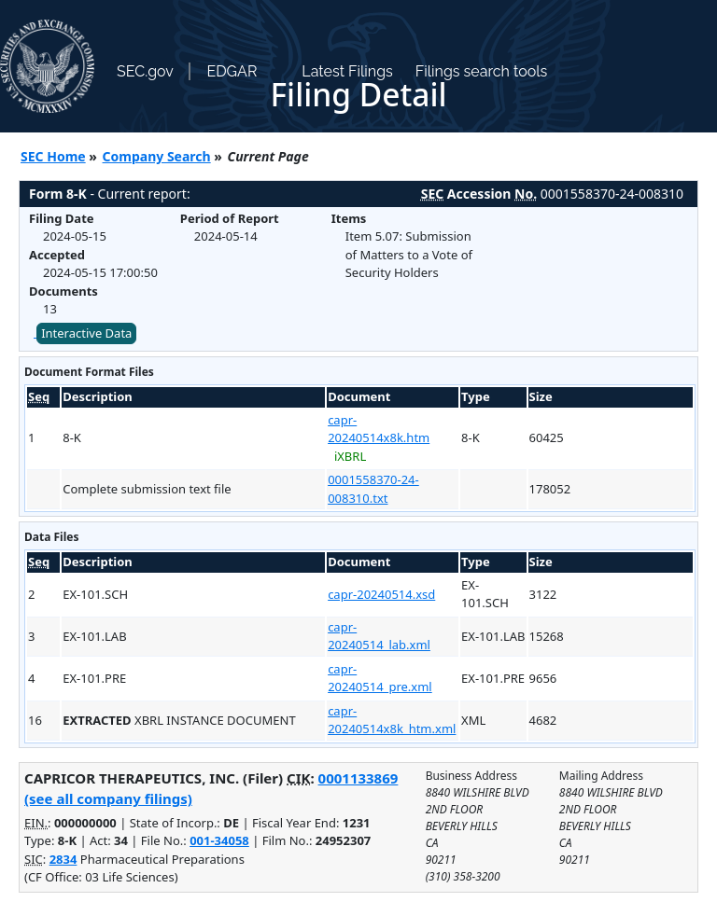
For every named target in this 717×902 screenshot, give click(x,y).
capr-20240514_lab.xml (379, 636)
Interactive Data (86, 333)
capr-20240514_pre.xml (380, 678)
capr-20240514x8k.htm (378, 429)
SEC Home (53, 156)
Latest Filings (347, 71)
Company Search (157, 156)
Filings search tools (481, 71)
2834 (63, 859)
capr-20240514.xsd (381, 594)
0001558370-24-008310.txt (373, 489)
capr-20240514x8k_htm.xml (392, 720)
